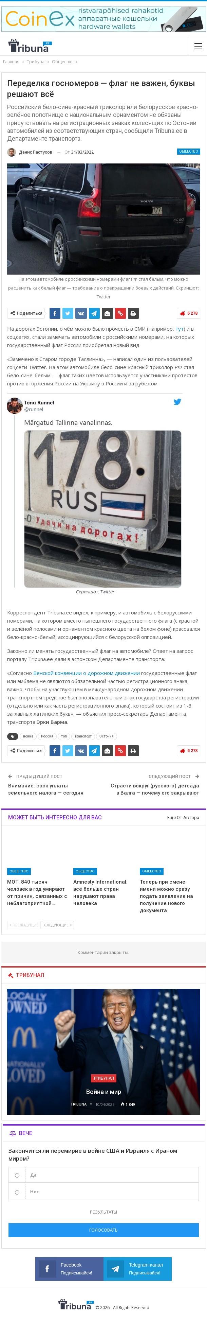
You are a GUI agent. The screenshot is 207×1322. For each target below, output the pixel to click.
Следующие (58, 924)
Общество (188, 151)
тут (179, 328)
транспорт (83, 736)
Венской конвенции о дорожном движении (86, 672)
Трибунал (103, 1078)
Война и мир (103, 1091)
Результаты (103, 1212)
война (28, 736)
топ (64, 736)
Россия (47, 736)
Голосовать (103, 1230)
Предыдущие (24, 924)
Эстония (106, 736)
